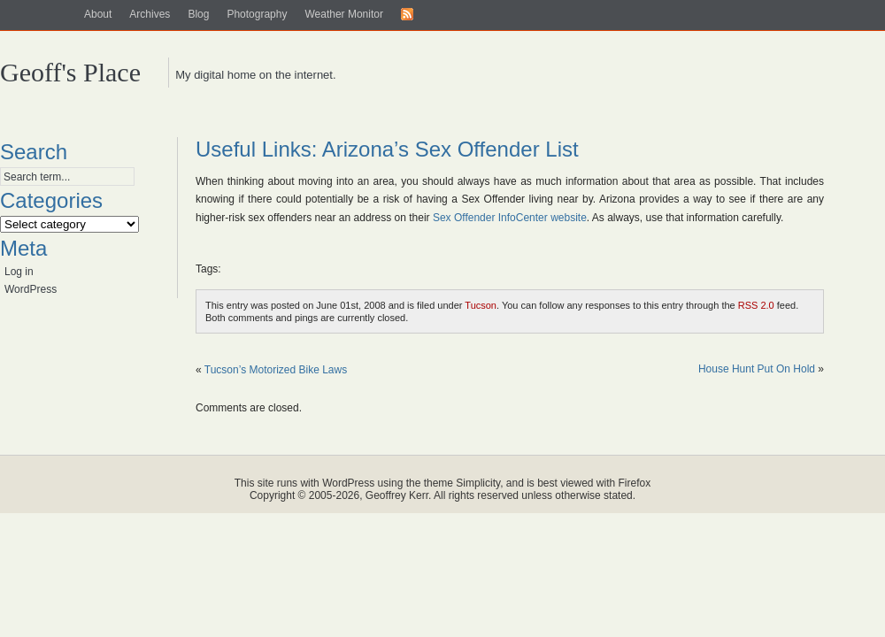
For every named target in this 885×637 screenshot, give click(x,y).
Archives (149, 14)
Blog (198, 14)
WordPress (30, 289)
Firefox (635, 483)
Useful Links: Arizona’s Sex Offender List (387, 149)
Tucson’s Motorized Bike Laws (275, 370)
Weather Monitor (343, 14)
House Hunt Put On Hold (756, 369)
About (98, 14)
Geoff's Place (70, 72)
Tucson (480, 305)
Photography (257, 14)
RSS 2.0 (756, 305)
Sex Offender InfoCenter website (510, 217)
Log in (19, 271)
